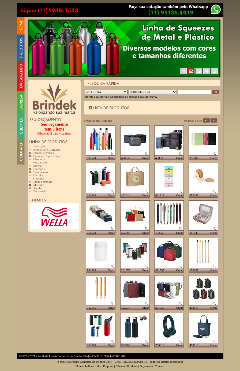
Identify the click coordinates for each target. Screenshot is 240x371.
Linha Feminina (42, 181)
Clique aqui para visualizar (54, 133)
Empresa (108, 366)
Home (79, 366)
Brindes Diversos (43, 152)
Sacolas (38, 188)
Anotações (39, 146)
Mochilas (38, 184)
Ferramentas (40, 172)
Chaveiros (39, 159)
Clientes (120, 366)
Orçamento (146, 366)
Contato (159, 366)
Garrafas (38, 175)
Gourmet (38, 178)
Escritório (39, 168)
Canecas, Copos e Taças (47, 156)
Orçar (111, 157)
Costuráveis (40, 162)
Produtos (132, 366)
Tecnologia (40, 191)
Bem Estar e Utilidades (47, 149)
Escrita (37, 165)
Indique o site (93, 366)
